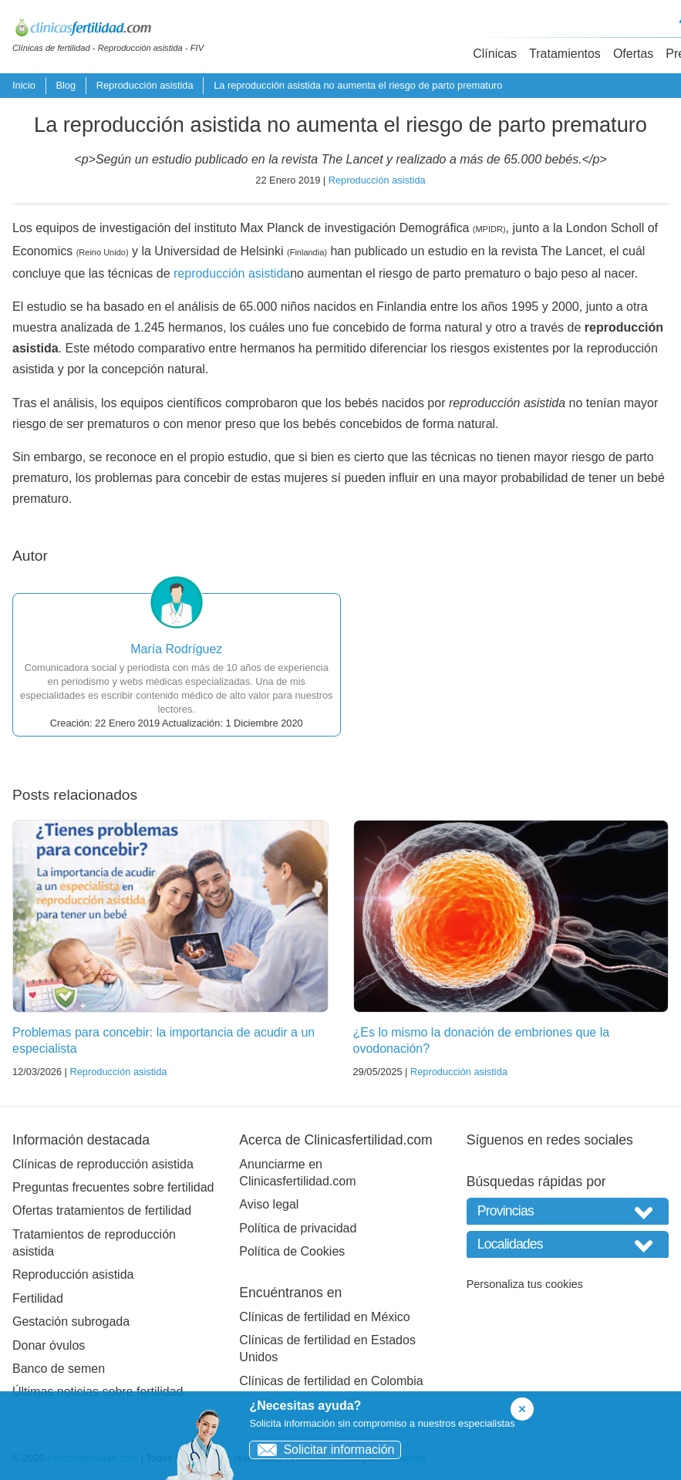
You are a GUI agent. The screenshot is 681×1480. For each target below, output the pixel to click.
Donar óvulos (48, 1345)
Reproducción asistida (145, 85)
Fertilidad (37, 1298)
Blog (66, 85)
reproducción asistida (232, 273)
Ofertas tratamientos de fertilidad (101, 1210)
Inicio (23, 85)
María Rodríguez (176, 649)
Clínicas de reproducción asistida (103, 1164)
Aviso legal (268, 1204)
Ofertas (633, 53)
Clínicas (495, 53)
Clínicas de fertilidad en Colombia (331, 1380)
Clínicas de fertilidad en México (324, 1316)
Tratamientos (565, 53)
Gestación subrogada (71, 1321)
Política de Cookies (292, 1251)
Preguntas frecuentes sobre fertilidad (113, 1187)
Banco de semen (58, 1368)
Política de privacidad (297, 1228)
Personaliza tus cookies (525, 1284)
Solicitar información (322, 1449)
